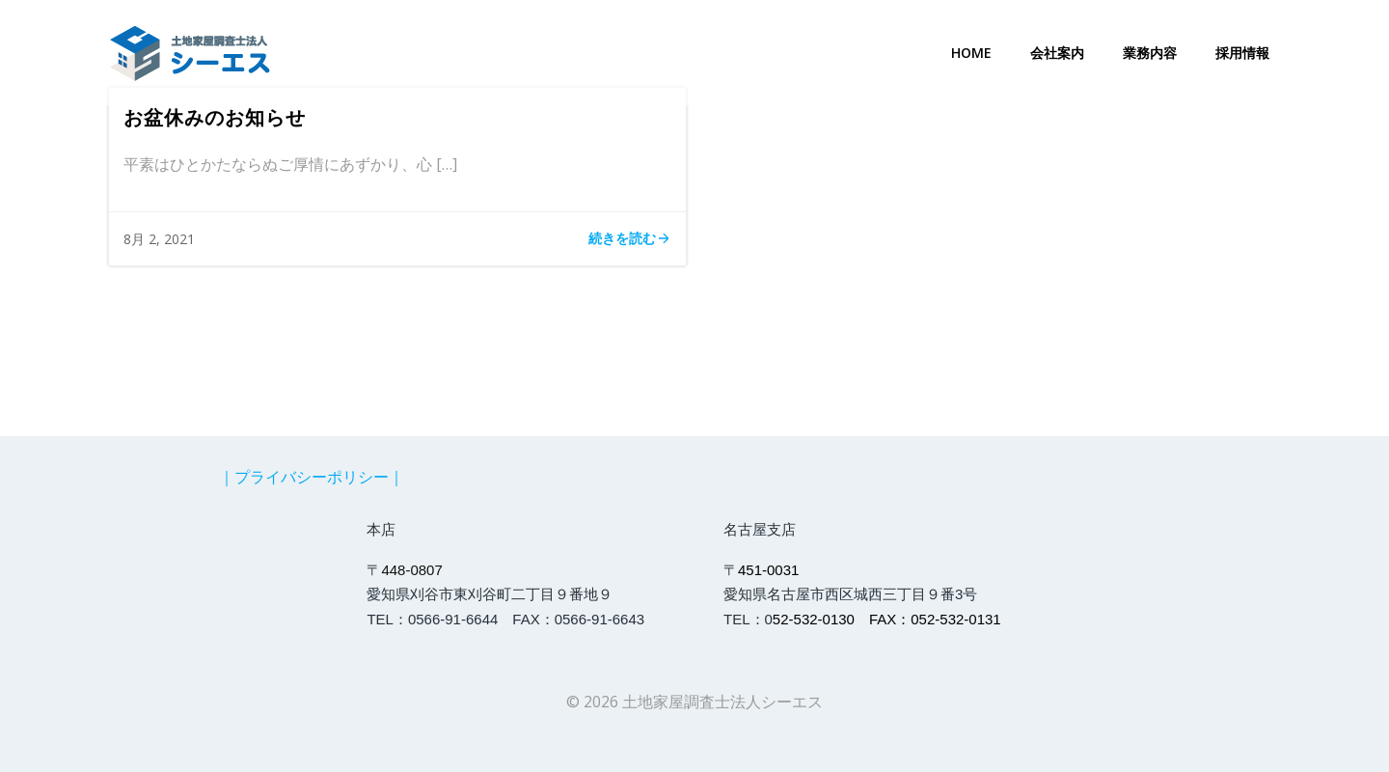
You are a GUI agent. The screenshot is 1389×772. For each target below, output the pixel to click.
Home (971, 52)
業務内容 (1150, 52)
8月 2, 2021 (159, 239)
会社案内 (1057, 52)
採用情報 (1242, 52)
